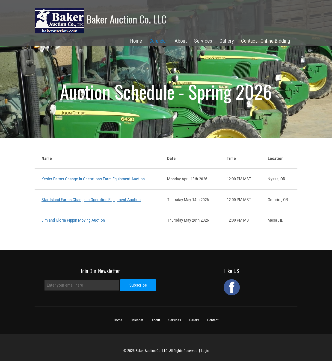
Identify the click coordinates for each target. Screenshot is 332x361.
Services (174, 320)
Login (205, 351)
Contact (213, 320)
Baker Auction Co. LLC (100, 20)
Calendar (158, 41)
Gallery (194, 320)
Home (118, 320)
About (155, 320)
